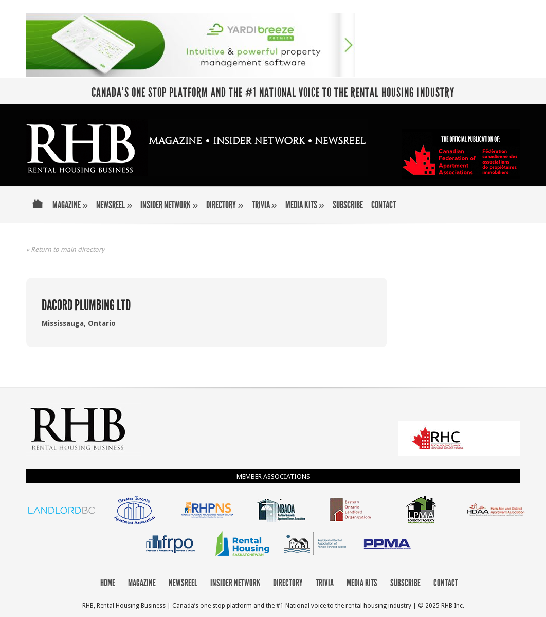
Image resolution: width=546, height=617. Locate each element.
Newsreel (114, 205)
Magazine (70, 205)
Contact (383, 205)
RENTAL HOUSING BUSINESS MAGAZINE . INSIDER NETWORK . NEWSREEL (197, 147)
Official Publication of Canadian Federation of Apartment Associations (461, 154)
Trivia (264, 205)
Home (37, 211)
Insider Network (169, 205)
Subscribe (348, 205)
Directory (224, 205)
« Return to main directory (65, 249)
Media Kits (304, 205)
